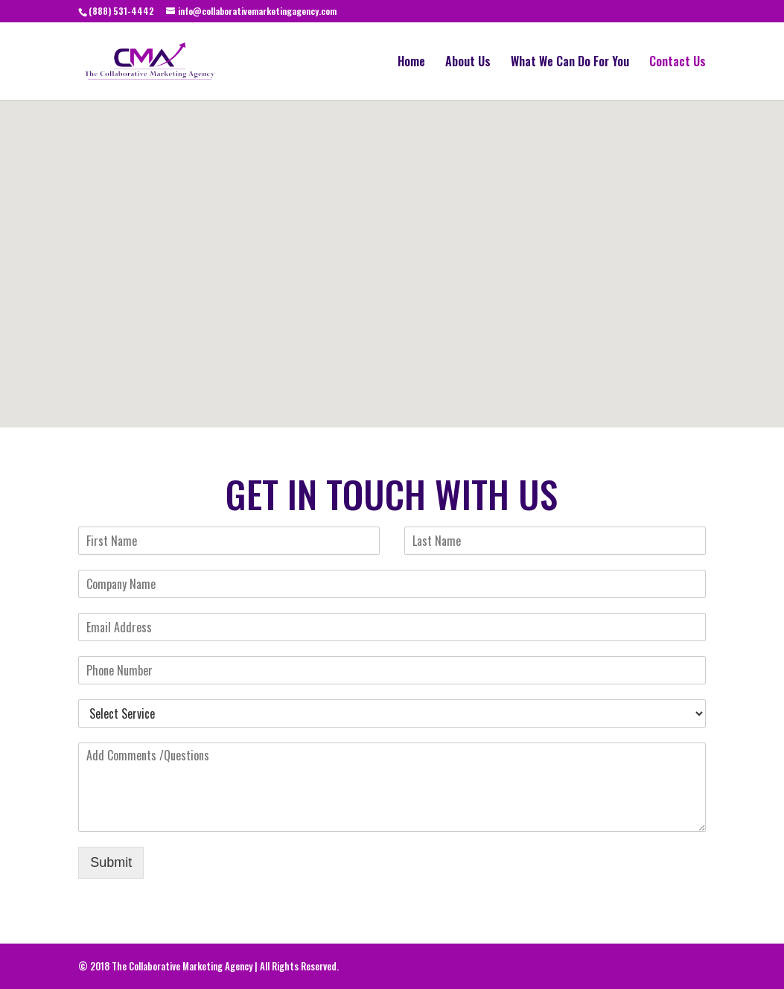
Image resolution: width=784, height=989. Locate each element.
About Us (468, 63)
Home (411, 63)
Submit (111, 862)
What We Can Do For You (570, 63)
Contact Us (677, 63)
